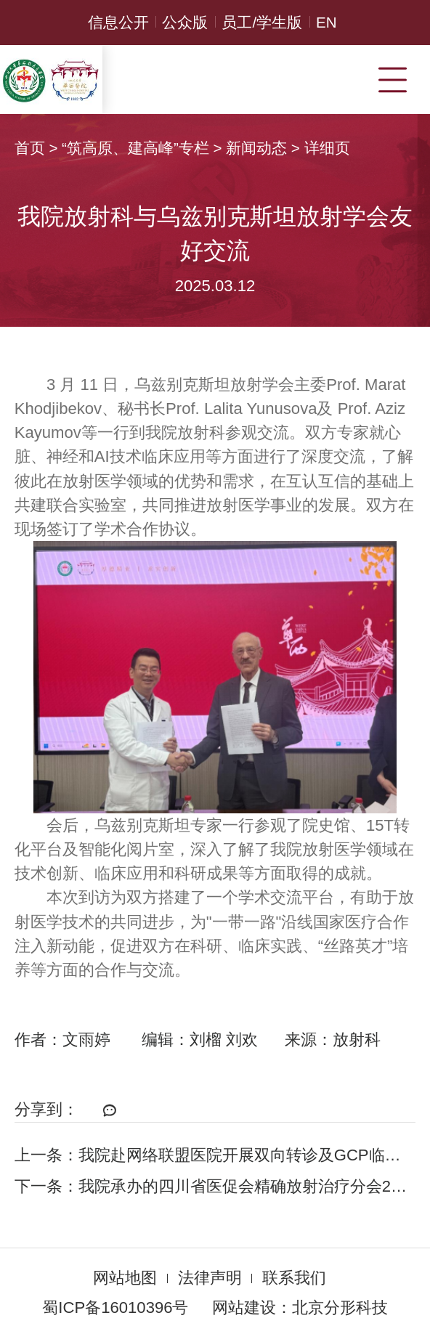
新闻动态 (256, 147)
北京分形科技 (340, 1307)
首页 (30, 147)
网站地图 (125, 1278)
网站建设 (244, 1307)
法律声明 (210, 1278)
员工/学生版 (262, 22)
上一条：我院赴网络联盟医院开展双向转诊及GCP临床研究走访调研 (215, 1155)
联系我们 (294, 1278)
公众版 (185, 22)
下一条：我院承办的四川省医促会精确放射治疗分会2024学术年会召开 (215, 1186)
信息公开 (118, 22)
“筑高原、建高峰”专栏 (135, 147)
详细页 (327, 147)
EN (326, 22)
